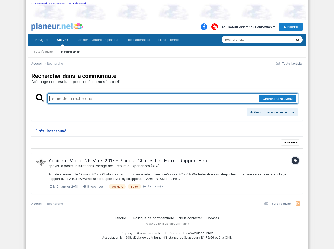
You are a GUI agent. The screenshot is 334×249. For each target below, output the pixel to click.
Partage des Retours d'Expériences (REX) (127, 166)
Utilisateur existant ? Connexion (248, 27)
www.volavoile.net (77, 3)
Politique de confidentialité (153, 218)
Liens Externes (169, 40)
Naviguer (41, 40)
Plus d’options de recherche (272, 112)
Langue (122, 218)
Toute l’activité (42, 51)
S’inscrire (291, 27)
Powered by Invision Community (167, 223)
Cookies (212, 218)
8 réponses (93, 186)
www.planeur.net (39, 3)
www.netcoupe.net (57, 3)
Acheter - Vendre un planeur (98, 40)
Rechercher (70, 51)
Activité (62, 42)
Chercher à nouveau (278, 98)
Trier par (290, 142)
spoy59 (54, 166)
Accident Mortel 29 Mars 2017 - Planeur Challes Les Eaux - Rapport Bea (128, 160)
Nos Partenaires (138, 40)
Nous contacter (190, 218)
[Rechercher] (244, 39)
